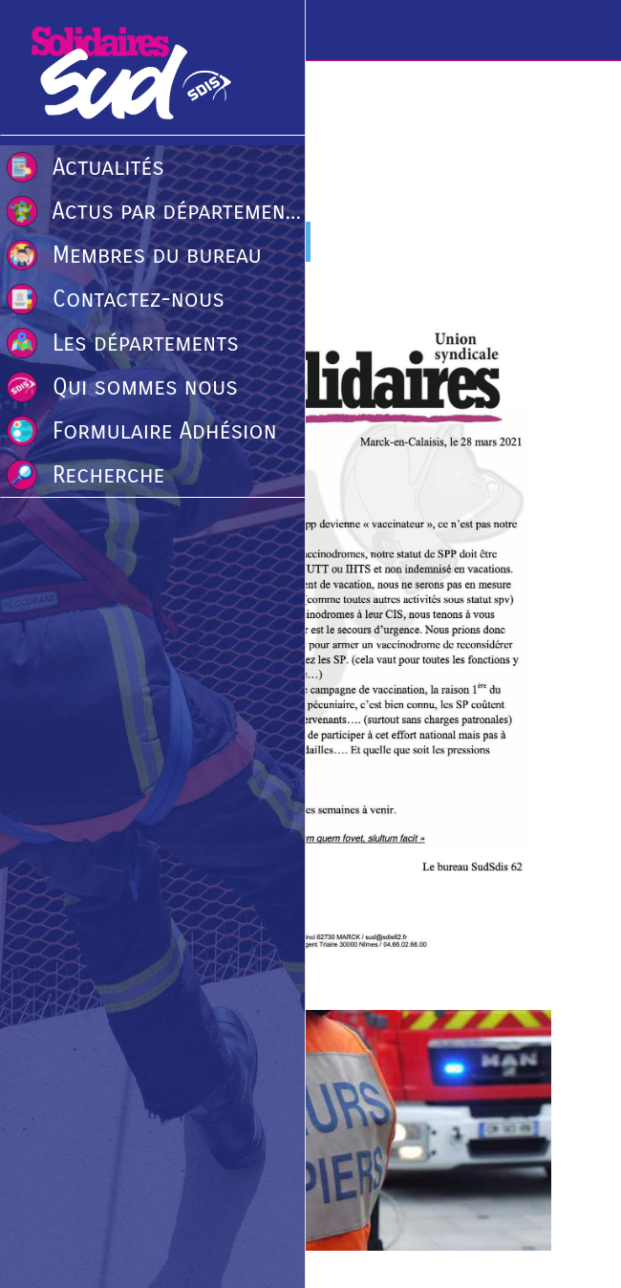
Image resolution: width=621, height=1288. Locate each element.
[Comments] (528, 244)
